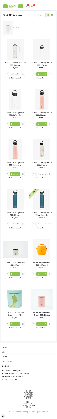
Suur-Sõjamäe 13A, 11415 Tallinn (17, 374)
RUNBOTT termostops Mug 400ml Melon (15, 264)
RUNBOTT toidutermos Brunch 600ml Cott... (41, 314)
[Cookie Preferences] (3, 416)
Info (3, 352)
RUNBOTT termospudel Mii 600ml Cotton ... (42, 114)
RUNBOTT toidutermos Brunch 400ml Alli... (15, 314)
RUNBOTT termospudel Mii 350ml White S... (15, 114)
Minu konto (7, 361)
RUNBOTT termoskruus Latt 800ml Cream (15, 64)
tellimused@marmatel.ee (14, 376)
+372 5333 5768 (11, 379)
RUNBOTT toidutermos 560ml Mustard (41, 264)
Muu (4, 357)
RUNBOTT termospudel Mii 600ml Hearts (42, 164)
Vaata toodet (15, 74)
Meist (4, 347)
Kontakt (5, 366)
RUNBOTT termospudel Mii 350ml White (42, 64)
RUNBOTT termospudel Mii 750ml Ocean (15, 214)
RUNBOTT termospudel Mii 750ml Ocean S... (42, 214)
